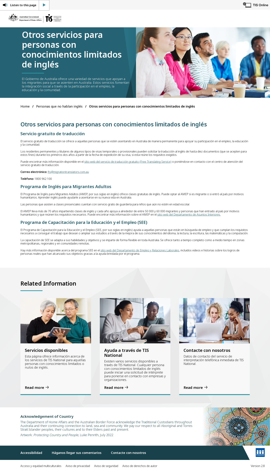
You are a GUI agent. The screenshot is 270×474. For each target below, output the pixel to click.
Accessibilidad (31, 453)
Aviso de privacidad (78, 466)
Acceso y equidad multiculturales (40, 466)
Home (25, 106)
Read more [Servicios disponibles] (34, 387)
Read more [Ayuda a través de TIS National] (113, 387)
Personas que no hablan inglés (59, 106)
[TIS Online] (255, 5)
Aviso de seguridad (106, 466)
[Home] (34, 18)
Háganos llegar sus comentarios (76, 453)
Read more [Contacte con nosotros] (193, 387)
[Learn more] (260, 453)
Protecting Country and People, (56, 435)
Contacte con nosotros (128, 453)
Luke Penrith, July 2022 (96, 435)
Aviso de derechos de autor (139, 466)
